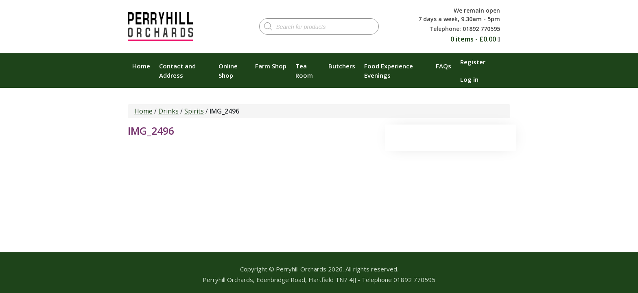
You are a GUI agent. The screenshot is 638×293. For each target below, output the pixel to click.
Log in (469, 79)
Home (141, 66)
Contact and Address (177, 70)
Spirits (194, 111)
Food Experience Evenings (388, 70)
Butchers (341, 66)
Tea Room (304, 70)
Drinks (168, 111)
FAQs (443, 66)
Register (472, 62)
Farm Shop (270, 66)
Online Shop (228, 70)
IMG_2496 (151, 131)
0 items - (473, 39)
